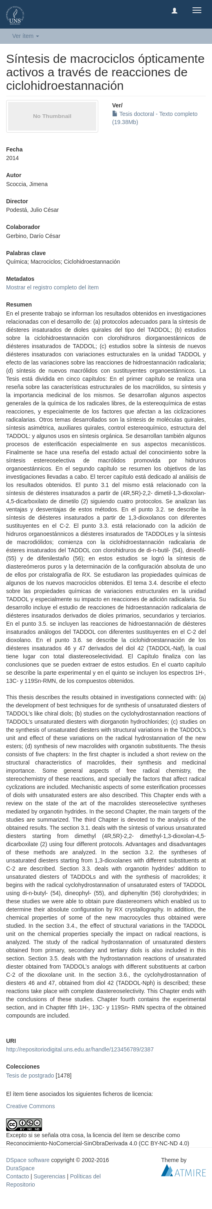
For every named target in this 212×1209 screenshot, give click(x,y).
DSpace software (28, 1160)
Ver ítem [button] (25, 36)
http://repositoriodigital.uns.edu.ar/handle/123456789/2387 (80, 1049)
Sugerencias (49, 1176)
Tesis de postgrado (30, 1075)
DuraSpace (20, 1168)
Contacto (17, 1176)
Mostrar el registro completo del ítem (52, 287)
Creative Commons (30, 1106)
